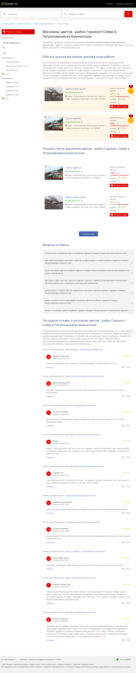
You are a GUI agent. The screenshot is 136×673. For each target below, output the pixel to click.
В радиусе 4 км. (12, 90)
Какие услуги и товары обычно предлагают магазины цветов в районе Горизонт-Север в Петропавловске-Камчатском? (85, 291)
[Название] (31, 14)
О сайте (58, 659)
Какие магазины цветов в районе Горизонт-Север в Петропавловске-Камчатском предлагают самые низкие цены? (87, 271)
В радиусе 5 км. (12, 94)
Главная (109, 4)
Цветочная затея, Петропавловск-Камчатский (84, 376)
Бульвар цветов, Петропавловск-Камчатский (84, 466)
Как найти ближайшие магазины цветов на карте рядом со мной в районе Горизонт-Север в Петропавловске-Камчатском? (86, 261)
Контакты (24, 659)
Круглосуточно (12, 70)
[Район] (92, 14)
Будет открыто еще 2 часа (17, 66)
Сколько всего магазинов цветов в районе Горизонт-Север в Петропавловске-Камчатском (85, 253)
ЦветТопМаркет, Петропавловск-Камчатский (84, 349)
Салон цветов (73, 118)
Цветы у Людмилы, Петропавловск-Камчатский (85, 551)
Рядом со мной (12, 82)
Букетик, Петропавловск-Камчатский (80, 612)
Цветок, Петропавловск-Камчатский (80, 578)
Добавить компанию (125, 4)
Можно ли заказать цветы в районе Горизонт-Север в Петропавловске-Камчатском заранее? (86, 310)
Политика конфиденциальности (41, 659)
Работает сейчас (13, 62)
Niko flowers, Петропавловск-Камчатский (82, 434)
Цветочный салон (75, 88)
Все (7, 74)
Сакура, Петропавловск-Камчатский (80, 495)
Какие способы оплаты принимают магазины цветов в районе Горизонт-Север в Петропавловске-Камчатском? (81, 301)
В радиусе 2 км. (12, 86)
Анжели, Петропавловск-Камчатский (80, 405)
